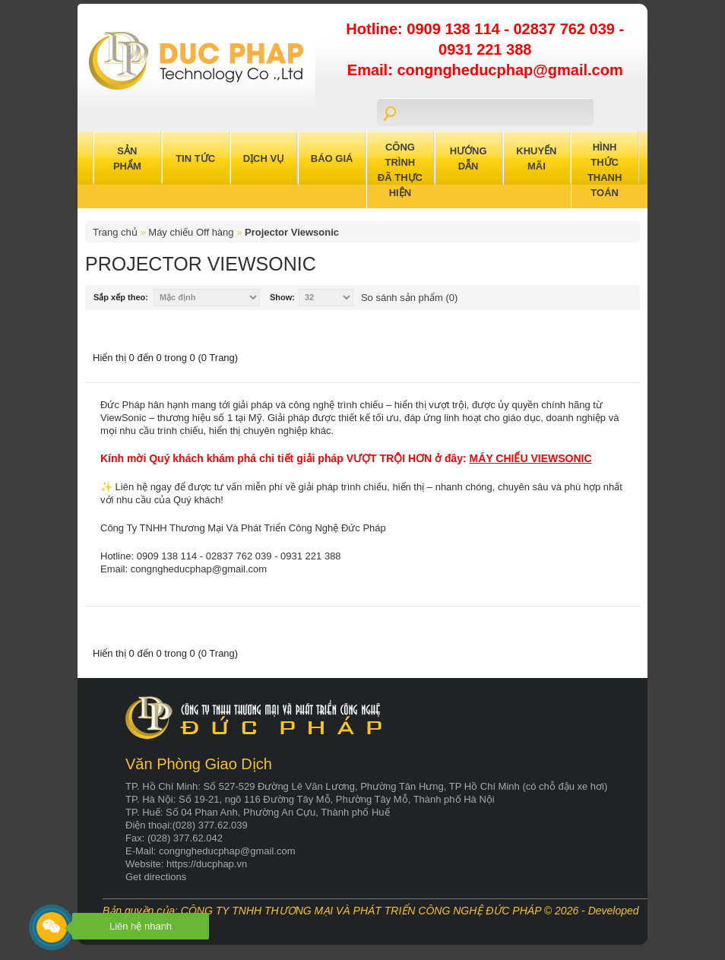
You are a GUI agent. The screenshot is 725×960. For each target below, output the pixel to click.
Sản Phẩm (127, 158)
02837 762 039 (566, 29)
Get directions (155, 876)
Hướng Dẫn (468, 158)
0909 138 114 (455, 29)
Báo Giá (332, 158)
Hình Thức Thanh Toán (604, 169)
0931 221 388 (484, 49)
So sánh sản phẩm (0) (409, 297)
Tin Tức (195, 158)
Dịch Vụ (263, 158)
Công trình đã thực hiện (400, 169)
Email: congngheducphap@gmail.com (485, 70)
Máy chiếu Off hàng (190, 232)
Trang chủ (115, 232)
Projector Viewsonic (292, 232)
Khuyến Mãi (536, 158)
